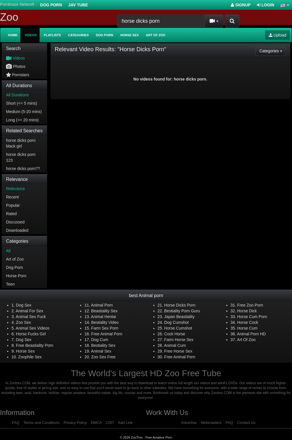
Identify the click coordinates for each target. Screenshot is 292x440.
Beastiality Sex (104, 311)
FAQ (16, 422)
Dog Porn (51, 5)
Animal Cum (175, 345)
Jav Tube (78, 5)
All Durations (17, 95)
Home (13, 35)
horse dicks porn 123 (21, 157)
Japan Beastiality (179, 316)
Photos (15, 66)
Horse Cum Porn (252, 316)
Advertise (189, 422)
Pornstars (17, 74)
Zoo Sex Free (103, 357)
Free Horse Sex (178, 351)
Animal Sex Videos (32, 328)
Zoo (20, 17)
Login (265, 5)
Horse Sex (129, 35)
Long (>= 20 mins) (22, 120)
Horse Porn (16, 275)
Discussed (15, 222)
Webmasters (211, 422)
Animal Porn (102, 305)
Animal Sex (101, 351)
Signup (241, 5)
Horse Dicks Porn (180, 305)
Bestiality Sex (103, 345)
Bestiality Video (105, 322)
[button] (285, 4)
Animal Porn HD (251, 334)
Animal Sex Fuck (31, 316)
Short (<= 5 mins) (21, 103)
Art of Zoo (155, 35)
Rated (11, 213)
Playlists (52, 35)
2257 (110, 422)
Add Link (125, 422)
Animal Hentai (103, 316)
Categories (78, 35)
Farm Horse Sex (179, 339)
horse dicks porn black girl (21, 143)
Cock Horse (174, 334)
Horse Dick (247, 311)
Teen (10, 284)
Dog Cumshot (176, 322)
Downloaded (17, 230)
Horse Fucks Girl (31, 334)
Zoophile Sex (30, 357)
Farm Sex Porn (104, 328)
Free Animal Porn (106, 334)
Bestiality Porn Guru (182, 311)
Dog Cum (99, 339)
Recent (12, 197)
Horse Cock (247, 322)
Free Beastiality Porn (34, 345)
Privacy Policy (75, 422)
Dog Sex (24, 305)
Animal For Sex (29, 311)
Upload (277, 35)
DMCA (96, 422)
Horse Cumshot (178, 328)
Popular (13, 205)
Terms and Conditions (42, 422)
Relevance (15, 188)
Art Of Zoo (246, 339)
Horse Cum (247, 328)
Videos (31, 35)
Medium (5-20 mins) (24, 111)
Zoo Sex (23, 322)
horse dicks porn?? (23, 168)
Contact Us (246, 422)
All (8, 250)
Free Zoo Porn (250, 305)
